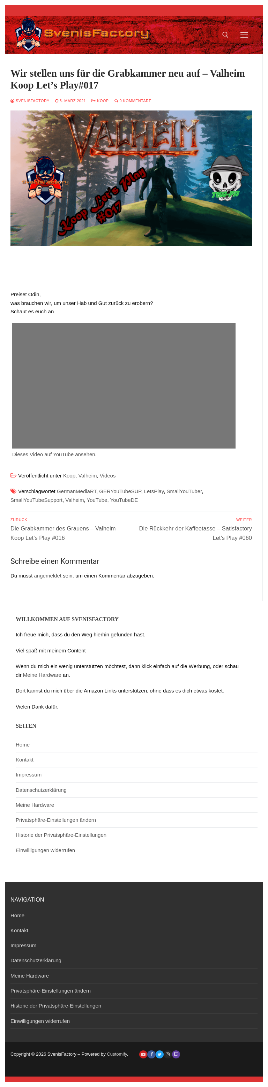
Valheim (87, 476)
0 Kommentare (133, 101)
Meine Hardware (42, 675)
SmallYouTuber (184, 491)
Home (23, 745)
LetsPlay (154, 491)
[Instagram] (168, 1054)
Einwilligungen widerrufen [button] (45, 850)
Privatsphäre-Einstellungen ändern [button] (56, 820)
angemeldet (47, 576)
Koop (100, 101)
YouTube (97, 500)
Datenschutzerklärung (41, 790)
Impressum (29, 775)
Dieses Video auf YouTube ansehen (53, 454)
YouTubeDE (124, 500)
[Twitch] (176, 1054)
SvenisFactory (30, 101)
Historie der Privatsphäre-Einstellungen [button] (61, 835)
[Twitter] (160, 1054)
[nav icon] (244, 34)
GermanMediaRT (76, 491)
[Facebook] (151, 1054)
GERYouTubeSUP (120, 491)
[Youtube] (143, 1054)
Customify (117, 1054)
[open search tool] (225, 35)
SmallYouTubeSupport (36, 500)
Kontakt (25, 760)
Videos (108, 476)
